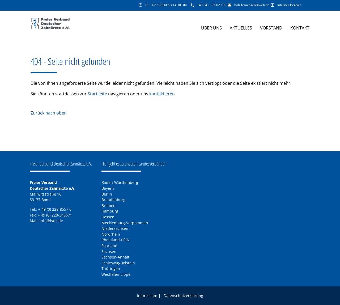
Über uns (211, 28)
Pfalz (125, 239)
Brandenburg (113, 199)
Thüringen (110, 268)
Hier (104, 163)
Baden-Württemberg (119, 182)
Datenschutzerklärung (183, 295)
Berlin (106, 194)
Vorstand (271, 28)
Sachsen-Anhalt (115, 257)
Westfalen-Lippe (115, 274)
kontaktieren (162, 94)
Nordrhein (110, 234)
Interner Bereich (289, 5)
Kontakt (299, 28)
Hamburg (109, 211)
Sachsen (108, 251)
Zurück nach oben (49, 113)
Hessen (107, 216)
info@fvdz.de (51, 220)
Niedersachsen (114, 228)
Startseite (97, 94)
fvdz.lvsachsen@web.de (251, 5)
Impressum (147, 295)
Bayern (107, 188)
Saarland (109, 245)
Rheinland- (111, 239)
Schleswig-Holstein (118, 262)
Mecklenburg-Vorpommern (125, 222)
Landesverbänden (152, 163)
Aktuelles (241, 28)
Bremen (108, 205)
